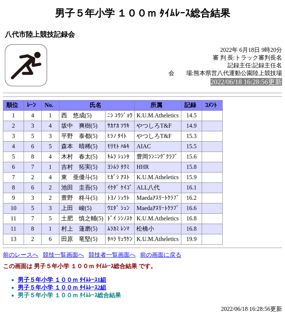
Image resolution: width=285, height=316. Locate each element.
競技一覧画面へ (63, 255)
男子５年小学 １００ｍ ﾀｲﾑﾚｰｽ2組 (62, 287)
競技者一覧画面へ (112, 255)
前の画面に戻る (160, 255)
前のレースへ (20, 255)
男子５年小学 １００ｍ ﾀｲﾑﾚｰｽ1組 (62, 280)
